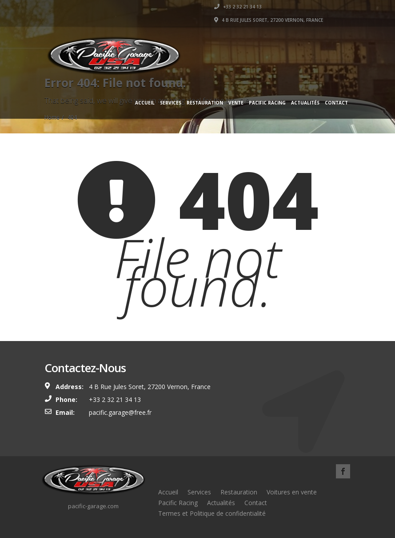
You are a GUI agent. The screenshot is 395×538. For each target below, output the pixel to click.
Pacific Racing (267, 103)
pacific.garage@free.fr (120, 412)
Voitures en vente (292, 492)
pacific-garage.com (93, 506)
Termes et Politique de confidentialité (212, 513)
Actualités (305, 103)
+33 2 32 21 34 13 (238, 7)
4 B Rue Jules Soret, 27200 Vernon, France (268, 20)
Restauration (205, 103)
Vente (235, 103)
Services (170, 103)
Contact (336, 103)
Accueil (145, 103)
